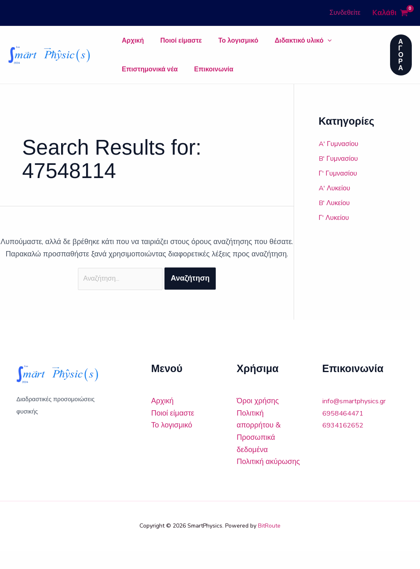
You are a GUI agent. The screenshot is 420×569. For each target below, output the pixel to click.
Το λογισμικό (218, 44)
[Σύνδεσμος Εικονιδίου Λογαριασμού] (345, 13)
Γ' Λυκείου (335, 234)
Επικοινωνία (137, 81)
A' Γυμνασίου (341, 160)
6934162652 (345, 443)
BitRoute (269, 544)
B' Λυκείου (336, 219)
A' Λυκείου (336, 204)
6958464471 (345, 431)
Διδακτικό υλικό (274, 44)
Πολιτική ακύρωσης (268, 480)
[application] (299, 44)
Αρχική (129, 44)
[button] (401, 63)
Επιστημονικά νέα (339, 44)
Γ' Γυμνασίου (340, 189)
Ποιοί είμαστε (168, 44)
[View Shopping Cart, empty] (390, 13)
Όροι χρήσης (258, 419)
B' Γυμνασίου (340, 175)
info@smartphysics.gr (358, 419)
